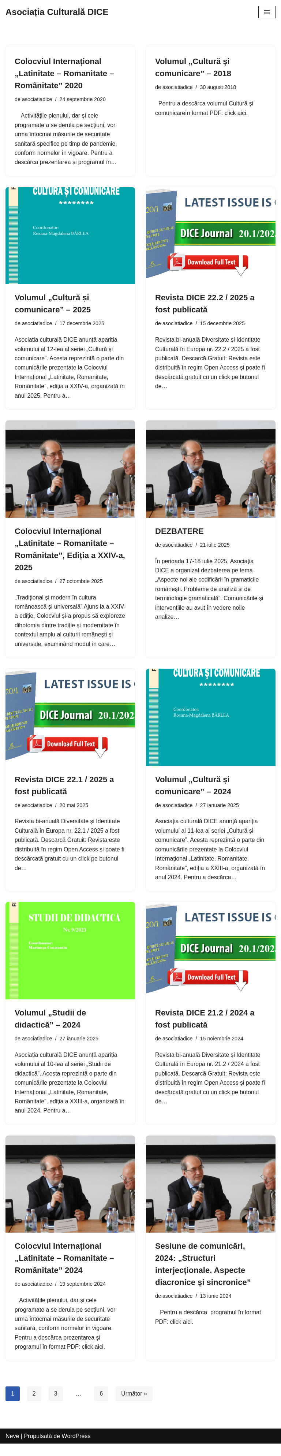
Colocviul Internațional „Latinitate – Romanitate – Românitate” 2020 (64, 73)
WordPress (76, 1448)
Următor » (134, 1406)
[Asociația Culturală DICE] (56, 12)
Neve (12, 1448)
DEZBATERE (179, 531)
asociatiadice (37, 99)
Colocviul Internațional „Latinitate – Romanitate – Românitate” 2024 (64, 1269)
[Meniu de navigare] (267, 12)
